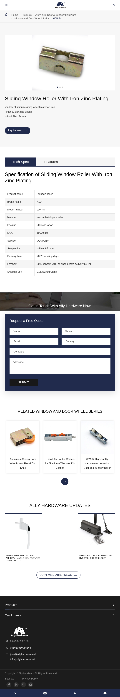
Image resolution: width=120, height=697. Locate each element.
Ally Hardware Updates (60, 505)
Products (27, 15)
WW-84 (57, 18)
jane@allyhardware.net (23, 652)
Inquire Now (17, 130)
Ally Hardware (27, 671)
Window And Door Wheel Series (32, 18)
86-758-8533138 (19, 639)
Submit (23, 382)
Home (14, 15)
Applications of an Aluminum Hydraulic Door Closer (96, 556)
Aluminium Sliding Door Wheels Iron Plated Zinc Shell (23, 464)
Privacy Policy (30, 676)
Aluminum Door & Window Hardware (55, 15)
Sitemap (9, 676)
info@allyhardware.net (22, 657)
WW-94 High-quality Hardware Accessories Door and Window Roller (97, 464)
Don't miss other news (58, 573)
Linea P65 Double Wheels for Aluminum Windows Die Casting (60, 464)
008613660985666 (20, 646)
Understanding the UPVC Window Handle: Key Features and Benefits (20, 556)
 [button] (65, 482)
